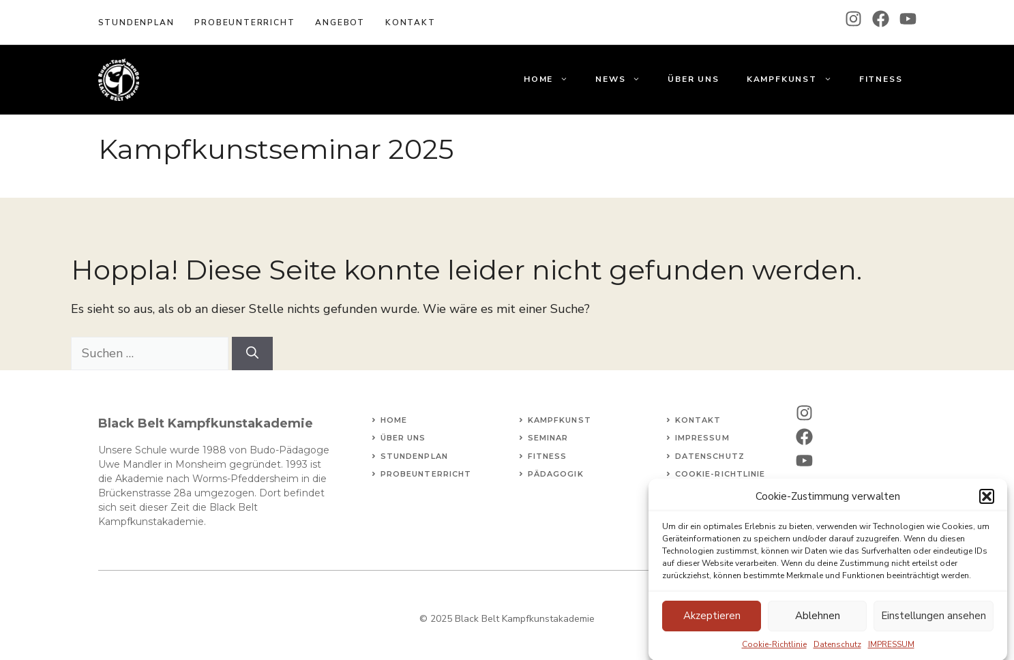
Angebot (340, 22)
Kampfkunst (796, 79)
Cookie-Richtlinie (774, 649)
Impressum (702, 437)
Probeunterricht (244, 22)
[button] (987, 502)
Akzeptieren (712, 621)
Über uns (693, 79)
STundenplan (414, 456)
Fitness (881, 79)
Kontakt (698, 420)
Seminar (548, 437)
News (624, 79)
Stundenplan (136, 22)
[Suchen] (252, 353)
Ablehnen (817, 621)
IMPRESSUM (891, 649)
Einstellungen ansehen (933, 621)
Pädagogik (556, 474)
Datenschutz (837, 649)
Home (553, 79)
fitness (547, 456)
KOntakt (410, 22)
